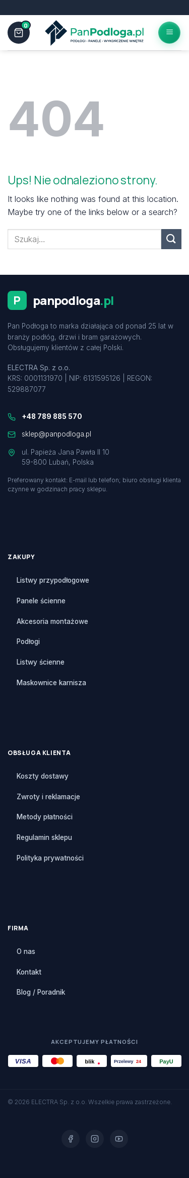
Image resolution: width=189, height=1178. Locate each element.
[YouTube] (119, 1139)
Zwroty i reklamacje (48, 797)
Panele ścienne (41, 601)
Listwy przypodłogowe (53, 580)
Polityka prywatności (50, 858)
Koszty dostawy (43, 776)
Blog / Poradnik (41, 992)
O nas (26, 951)
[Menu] (169, 33)
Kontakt (29, 972)
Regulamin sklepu (44, 837)
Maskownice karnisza (51, 683)
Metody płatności (45, 817)
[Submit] (171, 239)
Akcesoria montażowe (52, 621)
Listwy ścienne (41, 662)
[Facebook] (70, 1139)
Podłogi (28, 641)
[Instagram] (95, 1139)
